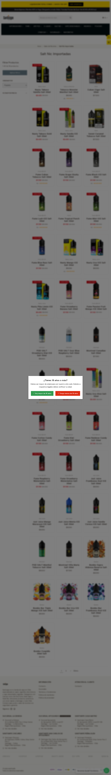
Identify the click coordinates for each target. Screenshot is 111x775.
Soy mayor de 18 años (42, 393)
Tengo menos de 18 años (68, 393)
